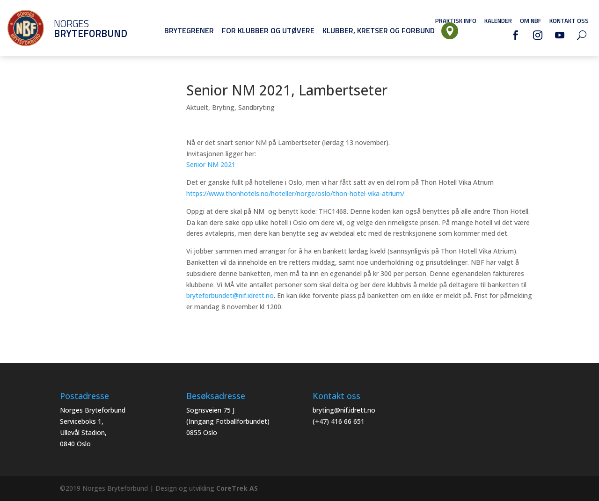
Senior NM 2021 (210, 164)
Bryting (223, 107)
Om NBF (530, 20)
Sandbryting (256, 107)
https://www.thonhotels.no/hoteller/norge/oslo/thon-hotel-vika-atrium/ (295, 193)
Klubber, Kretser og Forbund (378, 30)
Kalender (498, 20)
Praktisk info (455, 20)
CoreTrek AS (237, 488)
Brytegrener (189, 30)
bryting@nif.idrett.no (344, 410)
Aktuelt (197, 107)
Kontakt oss (569, 20)
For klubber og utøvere (268, 30)
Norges (77, 28)
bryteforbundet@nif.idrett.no (230, 295)
